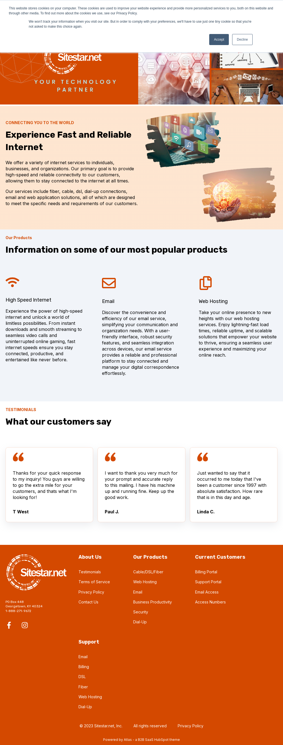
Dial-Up (140, 621)
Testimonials (89, 571)
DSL (82, 676)
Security (140, 612)
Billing (83, 666)
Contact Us (88, 602)
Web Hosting (145, 581)
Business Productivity (152, 602)
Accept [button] (219, 39)
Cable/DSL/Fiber (148, 571)
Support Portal (208, 581)
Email (137, 592)
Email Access (207, 592)
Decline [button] (242, 39)
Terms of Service (94, 581)
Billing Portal (206, 571)
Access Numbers (210, 602)
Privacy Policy (91, 592)
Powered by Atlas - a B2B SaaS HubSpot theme (141, 740)
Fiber (83, 686)
